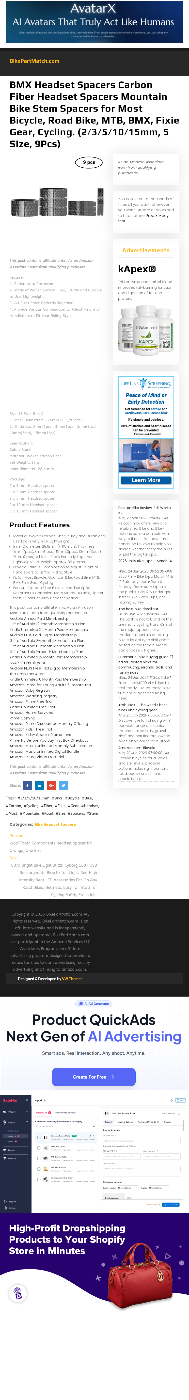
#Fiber (46, 806)
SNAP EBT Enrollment (27, 662)
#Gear (73, 806)
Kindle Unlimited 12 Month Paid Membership (48, 657)
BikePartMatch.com (34, 61)
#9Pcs (57, 798)
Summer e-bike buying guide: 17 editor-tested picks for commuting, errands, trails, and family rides (145, 664)
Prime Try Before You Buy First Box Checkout (49, 740)
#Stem (92, 813)
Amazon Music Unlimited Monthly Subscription (51, 745)
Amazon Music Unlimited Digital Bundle (44, 751)
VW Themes (71, 979)
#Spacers (76, 813)
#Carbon (13, 806)
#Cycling (31, 806)
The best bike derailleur (138, 608)
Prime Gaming (22, 718)
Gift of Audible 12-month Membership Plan (47, 623)
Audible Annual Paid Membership (39, 618)
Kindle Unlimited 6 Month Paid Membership (48, 679)
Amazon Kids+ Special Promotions (40, 734)
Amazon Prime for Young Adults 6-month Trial (51, 684)
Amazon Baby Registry (30, 690)
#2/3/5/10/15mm (33, 798)
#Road (47, 813)
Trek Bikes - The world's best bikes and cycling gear (142, 707)
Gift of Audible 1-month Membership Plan (46, 651)
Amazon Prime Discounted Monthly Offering (49, 723)
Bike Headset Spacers (55, 824)
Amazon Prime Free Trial (31, 701)
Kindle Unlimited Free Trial (32, 707)
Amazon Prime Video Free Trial (37, 756)
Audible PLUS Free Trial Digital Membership (47, 668)
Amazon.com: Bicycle (136, 747)
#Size (60, 813)
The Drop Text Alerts (28, 673)
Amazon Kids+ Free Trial (31, 729)
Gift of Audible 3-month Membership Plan (47, 640)
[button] (94, 73)
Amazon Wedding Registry (33, 696)
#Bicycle (72, 798)
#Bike (87, 798)
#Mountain (29, 813)
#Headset (89, 806)
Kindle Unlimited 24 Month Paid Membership (49, 629)
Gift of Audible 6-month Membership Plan (47, 646)
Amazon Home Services (31, 712)
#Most (11, 813)
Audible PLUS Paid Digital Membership (43, 634)
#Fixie (60, 806)
